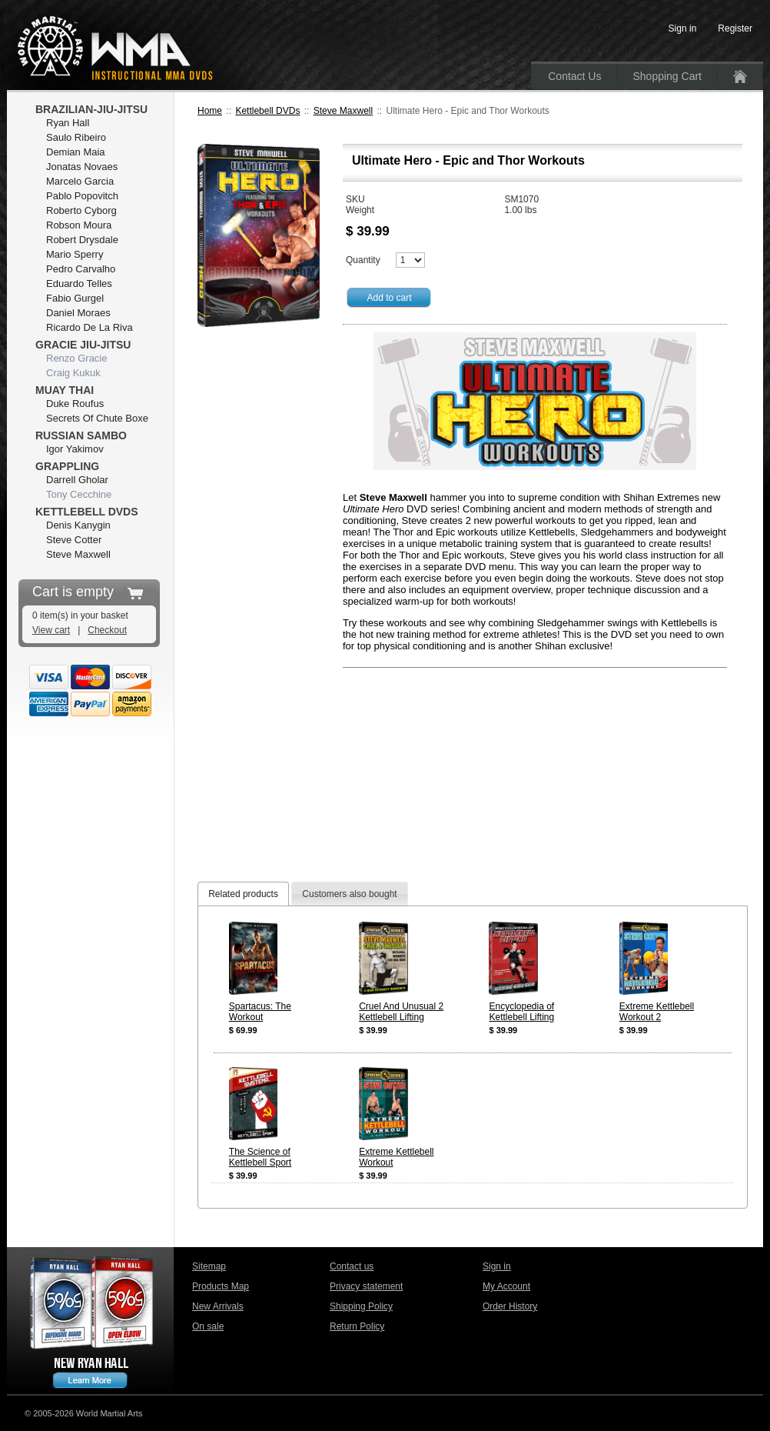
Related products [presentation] (243, 894)
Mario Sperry (74, 254)
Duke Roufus (75, 403)
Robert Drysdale (82, 239)
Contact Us (574, 76)
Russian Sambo (81, 435)
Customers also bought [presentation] (349, 894)
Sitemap (209, 1266)
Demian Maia (75, 152)
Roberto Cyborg (81, 210)
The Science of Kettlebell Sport (260, 1157)
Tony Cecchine (78, 494)
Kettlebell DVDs (267, 110)
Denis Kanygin (78, 525)
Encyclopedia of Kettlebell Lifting (521, 1011)
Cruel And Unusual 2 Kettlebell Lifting (401, 1011)
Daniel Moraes (78, 313)
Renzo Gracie (76, 358)
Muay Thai (64, 390)
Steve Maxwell (343, 110)
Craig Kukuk (73, 373)
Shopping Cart (667, 76)
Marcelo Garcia (80, 181)
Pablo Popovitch (82, 196)
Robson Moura (78, 225)
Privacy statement (366, 1286)
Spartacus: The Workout (260, 1011)
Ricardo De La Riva (89, 327)
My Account (506, 1286)
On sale (208, 1326)
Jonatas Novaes (82, 166)
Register (735, 28)
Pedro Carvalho (80, 269)
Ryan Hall (67, 122)
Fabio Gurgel (75, 298)
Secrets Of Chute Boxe (97, 418)
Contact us (351, 1266)
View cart (51, 630)
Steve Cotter (73, 539)
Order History (510, 1306)
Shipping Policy (361, 1306)
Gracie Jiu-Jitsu (83, 345)
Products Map (220, 1286)
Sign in (497, 1266)
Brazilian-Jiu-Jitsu (91, 109)
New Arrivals (218, 1306)
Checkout (107, 630)
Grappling (67, 466)
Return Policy (357, 1326)
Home (209, 110)
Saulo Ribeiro (76, 137)
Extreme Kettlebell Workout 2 (656, 1011)
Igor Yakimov (75, 449)
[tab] (243, 894)
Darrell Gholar (77, 479)
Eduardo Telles (79, 283)
